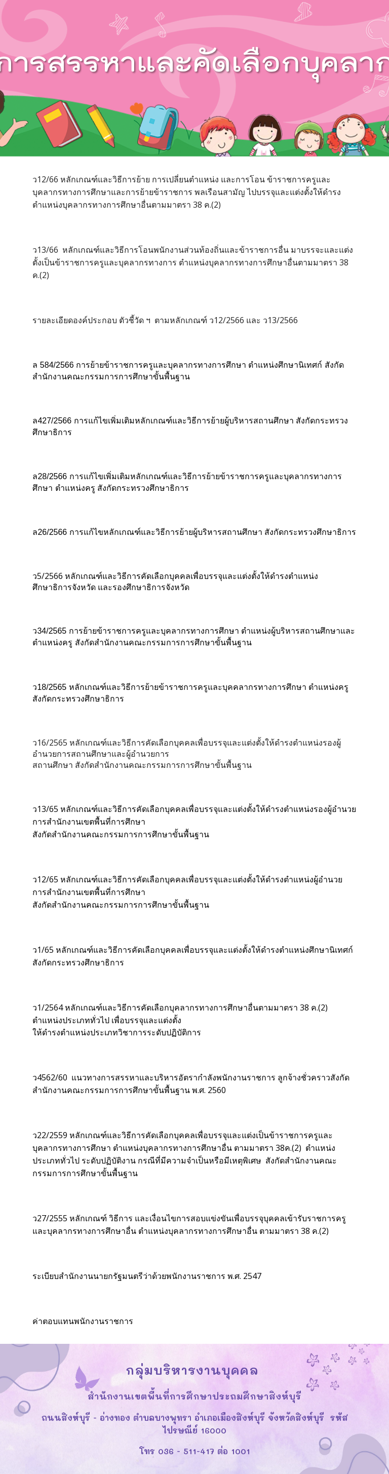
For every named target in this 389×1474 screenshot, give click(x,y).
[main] (194, 192)
